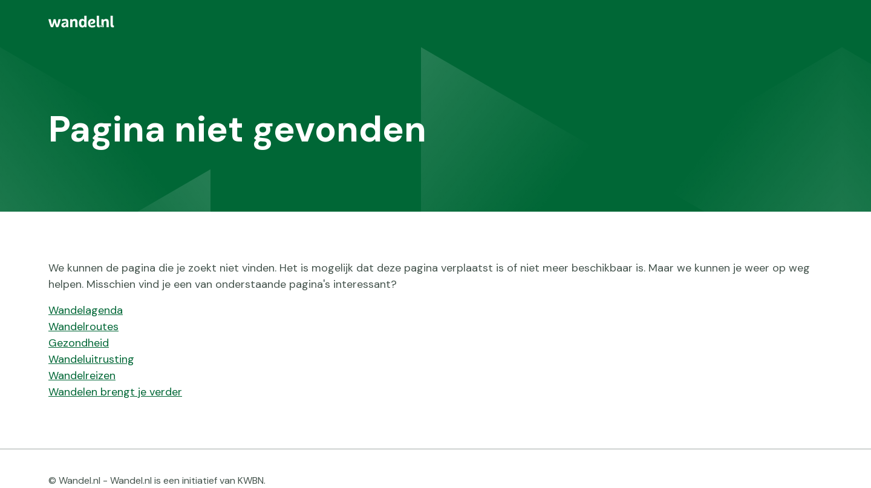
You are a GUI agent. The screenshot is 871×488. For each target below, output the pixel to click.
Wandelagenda (85, 310)
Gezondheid (78, 343)
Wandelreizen (82, 375)
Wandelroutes (83, 326)
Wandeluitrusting (91, 359)
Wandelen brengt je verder (115, 392)
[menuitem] (435, 22)
